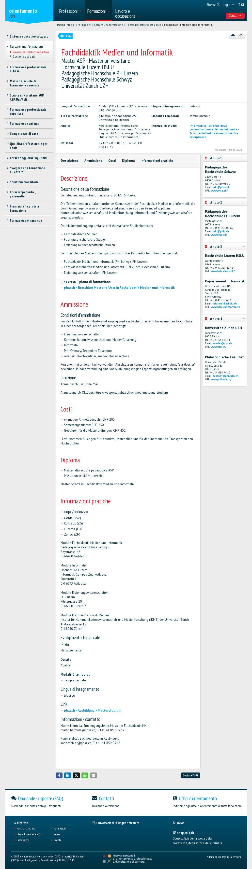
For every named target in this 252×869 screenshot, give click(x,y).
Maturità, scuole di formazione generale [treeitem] (24, 83)
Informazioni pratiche (157, 161)
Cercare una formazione (108, 25)
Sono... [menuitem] (235, 15)
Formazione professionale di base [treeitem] (28, 69)
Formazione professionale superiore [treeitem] (28, 111)
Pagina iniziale (66, 25)
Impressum (235, 857)
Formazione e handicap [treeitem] (26, 220)
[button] (59, 775)
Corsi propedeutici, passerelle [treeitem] (23, 194)
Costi (112, 161)
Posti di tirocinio (26, 828)
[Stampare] (233, 36)
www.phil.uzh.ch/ (221, 379)
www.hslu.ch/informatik (225, 307)
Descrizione (70, 161)
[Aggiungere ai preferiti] (241, 36)
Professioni (23, 840)
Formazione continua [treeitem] (24, 123)
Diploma (128, 161)
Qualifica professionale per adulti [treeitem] (28, 145)
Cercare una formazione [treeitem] (27, 46)
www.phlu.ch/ (219, 234)
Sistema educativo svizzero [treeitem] (29, 36)
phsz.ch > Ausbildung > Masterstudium (92, 710)
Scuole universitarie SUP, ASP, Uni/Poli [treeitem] (27, 97)
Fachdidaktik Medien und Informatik (188, 25)
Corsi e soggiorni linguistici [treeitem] (28, 158)
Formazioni (84, 25)
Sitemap (211, 857)
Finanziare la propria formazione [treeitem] (24, 208)
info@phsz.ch (221, 187)
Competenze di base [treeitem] (24, 133)
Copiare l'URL (190, 775)
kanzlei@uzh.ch (222, 343)
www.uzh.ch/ (218, 346)
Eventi (57, 840)
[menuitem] (70, 10)
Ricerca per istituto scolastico (143, 25)
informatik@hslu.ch (225, 303)
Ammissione (93, 161)
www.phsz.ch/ (219, 190)
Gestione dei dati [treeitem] (24, 56)
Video (57, 834)
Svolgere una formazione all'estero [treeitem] (27, 170)
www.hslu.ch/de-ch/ (223, 271)
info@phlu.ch (221, 231)
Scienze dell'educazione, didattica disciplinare (213, 135)
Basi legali (223, 857)
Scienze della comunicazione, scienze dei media (213, 127)
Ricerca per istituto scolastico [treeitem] (31, 52)
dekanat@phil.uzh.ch (225, 376)
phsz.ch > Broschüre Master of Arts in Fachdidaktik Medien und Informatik (119, 288)
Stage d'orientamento (28, 834)
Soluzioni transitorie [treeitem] (24, 182)
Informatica (197, 125)
